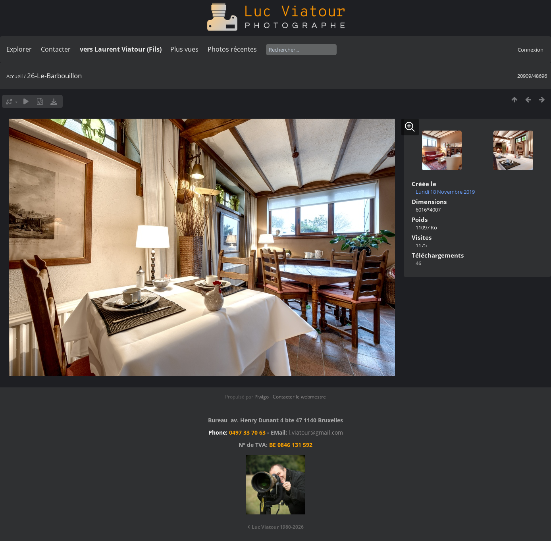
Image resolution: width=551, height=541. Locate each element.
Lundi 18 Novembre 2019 (445, 191)
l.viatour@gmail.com (316, 432)
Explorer (19, 49)
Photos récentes (232, 49)
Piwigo (261, 396)
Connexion (530, 49)
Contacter (56, 49)
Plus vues (184, 49)
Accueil (14, 76)
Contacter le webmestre (299, 396)
